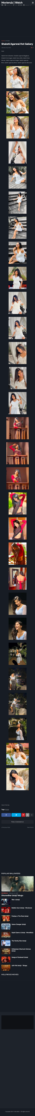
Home (3, 40)
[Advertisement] (17, 852)
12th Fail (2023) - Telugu (19, 965)
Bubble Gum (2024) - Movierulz (22, 908)
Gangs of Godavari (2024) (20, 957)
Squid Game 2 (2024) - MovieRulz (22, 932)
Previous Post (6, 827)
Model (8, 40)
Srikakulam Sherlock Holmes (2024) (21, 950)
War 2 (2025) (16, 900)
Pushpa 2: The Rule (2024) (20, 916)
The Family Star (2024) (19, 941)
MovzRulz (17, 1111)
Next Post (30, 827)
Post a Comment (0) (17, 822)
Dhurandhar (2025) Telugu (12, 895)
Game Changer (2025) (19, 924)
